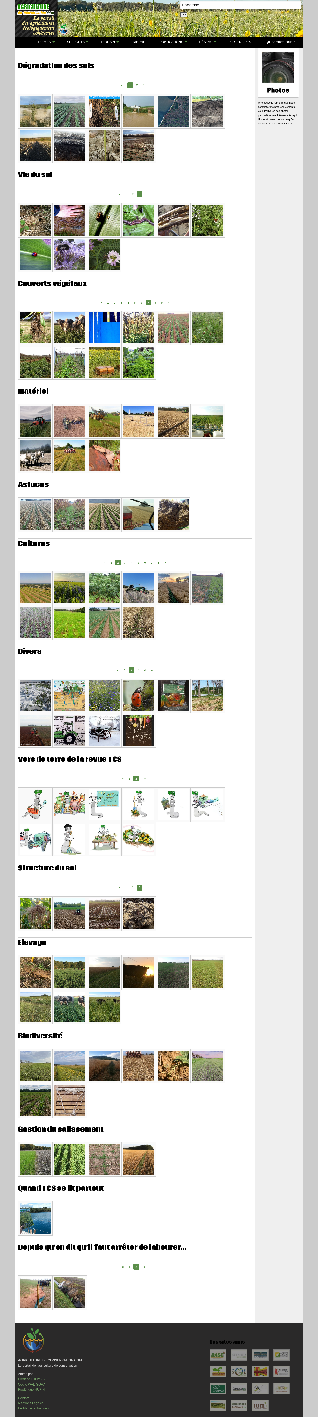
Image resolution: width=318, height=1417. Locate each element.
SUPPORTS (76, 42)
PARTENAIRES (240, 42)
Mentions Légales (30, 1403)
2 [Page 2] (137, 85)
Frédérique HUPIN (31, 1389)
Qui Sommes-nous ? (280, 42)
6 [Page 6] (142, 302)
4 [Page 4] (128, 302)
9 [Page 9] (162, 302)
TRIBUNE (138, 42)
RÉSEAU (206, 42)
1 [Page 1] (126, 194)
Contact (23, 1398)
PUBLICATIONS (171, 42)
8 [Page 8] (155, 302)
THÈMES (44, 42)
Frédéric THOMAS (31, 1379)
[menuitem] (23, 42)
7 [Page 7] (152, 562)
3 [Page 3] (144, 85)
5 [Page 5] (135, 302)
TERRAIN (108, 42)
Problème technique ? (34, 1408)
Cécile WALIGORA (31, 1384)
